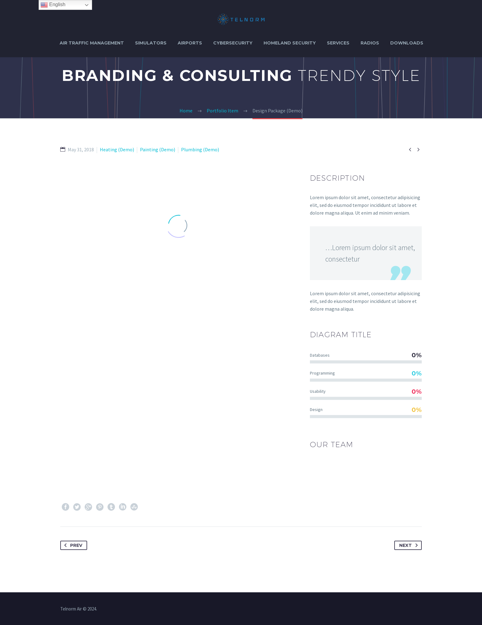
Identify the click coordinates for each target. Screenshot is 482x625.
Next (409, 545)
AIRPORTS (190, 43)
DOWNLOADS (406, 43)
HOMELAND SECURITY (290, 43)
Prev (72, 545)
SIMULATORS (151, 43)
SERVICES (338, 43)
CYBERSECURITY (232, 43)
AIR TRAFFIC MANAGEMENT (92, 43)
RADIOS (370, 43)
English (53, 5)
